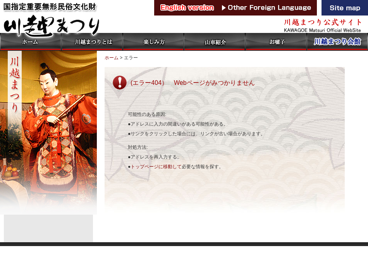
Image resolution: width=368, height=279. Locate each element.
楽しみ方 (153, 42)
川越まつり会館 (337, 42)
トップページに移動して (156, 166)
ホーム (30, 42)
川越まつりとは (91, 42)
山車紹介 (214, 42)
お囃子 (275, 42)
